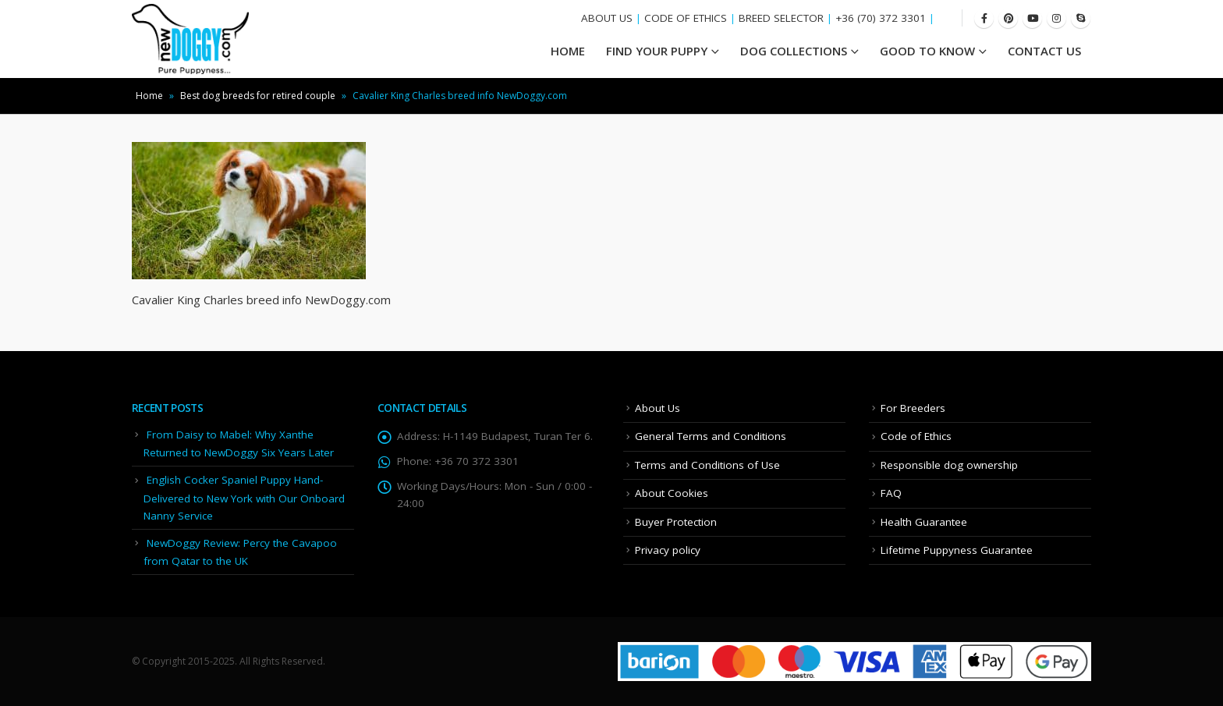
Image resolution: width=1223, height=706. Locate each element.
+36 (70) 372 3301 (880, 18)
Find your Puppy (656, 51)
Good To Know (927, 51)
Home (149, 95)
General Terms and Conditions (710, 436)
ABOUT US (607, 18)
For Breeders (913, 408)
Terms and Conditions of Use (707, 465)
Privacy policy (667, 550)
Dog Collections (793, 51)
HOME (568, 51)
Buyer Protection (676, 522)
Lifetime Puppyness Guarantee (957, 550)
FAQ (891, 493)
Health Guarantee (924, 522)
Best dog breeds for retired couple (257, 95)
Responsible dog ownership (949, 465)
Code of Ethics (916, 436)
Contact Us (1044, 51)
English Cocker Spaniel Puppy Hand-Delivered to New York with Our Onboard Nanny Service (244, 497)
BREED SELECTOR (781, 18)
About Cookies (671, 493)
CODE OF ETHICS (685, 18)
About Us (657, 408)
